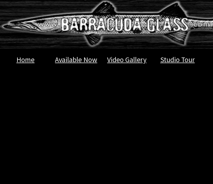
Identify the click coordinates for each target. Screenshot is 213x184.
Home (25, 59)
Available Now (76, 59)
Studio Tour (177, 59)
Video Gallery (127, 59)
